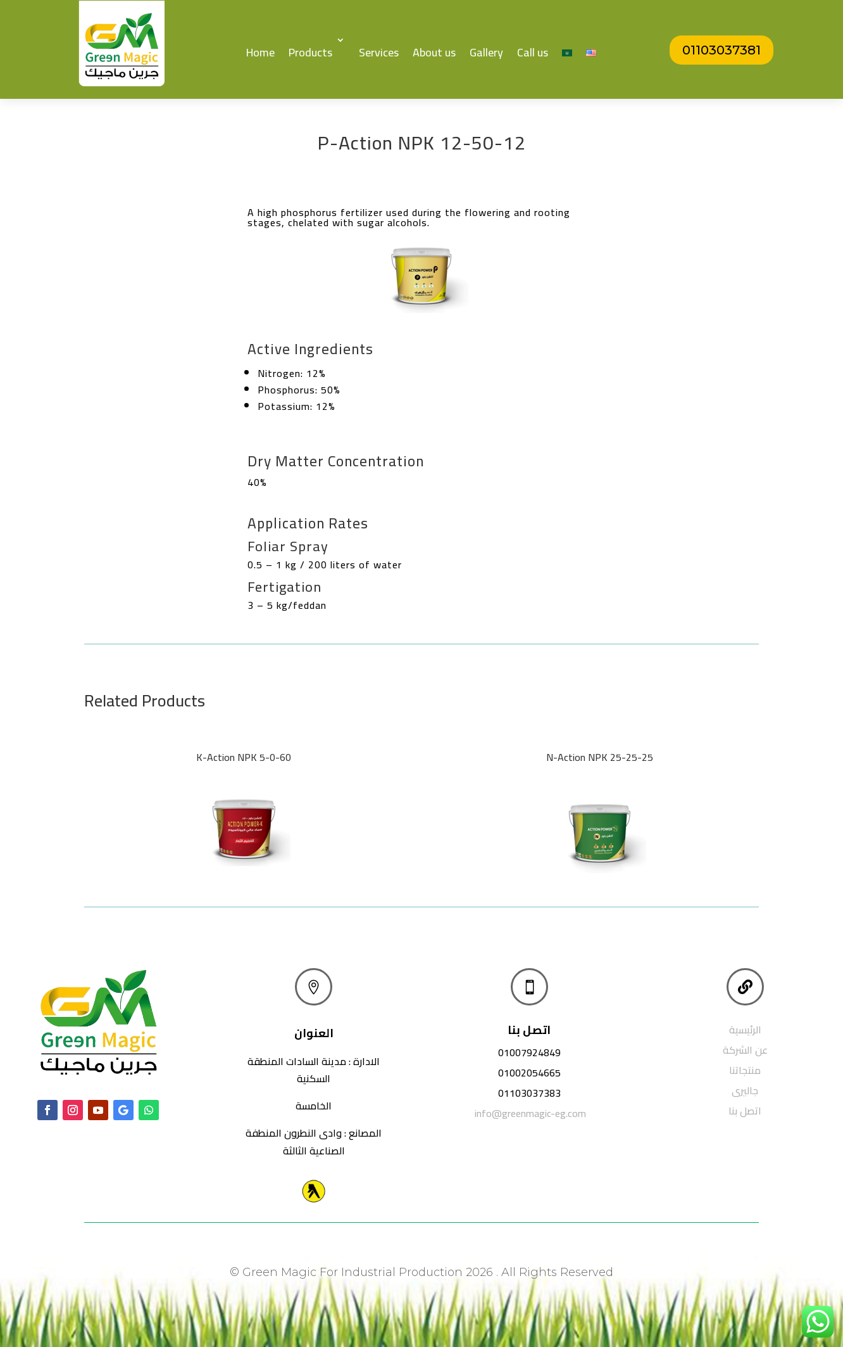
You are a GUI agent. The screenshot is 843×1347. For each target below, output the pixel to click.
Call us (532, 52)
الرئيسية (745, 1029)
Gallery (486, 52)
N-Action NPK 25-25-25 (599, 757)
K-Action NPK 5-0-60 (243, 757)
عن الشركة (745, 1049)
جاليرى (745, 1090)
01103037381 (721, 50)
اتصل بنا (744, 1110)
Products (310, 52)
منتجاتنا (745, 1070)
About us (434, 52)
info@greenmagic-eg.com (530, 1113)
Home (260, 52)
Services (379, 52)
